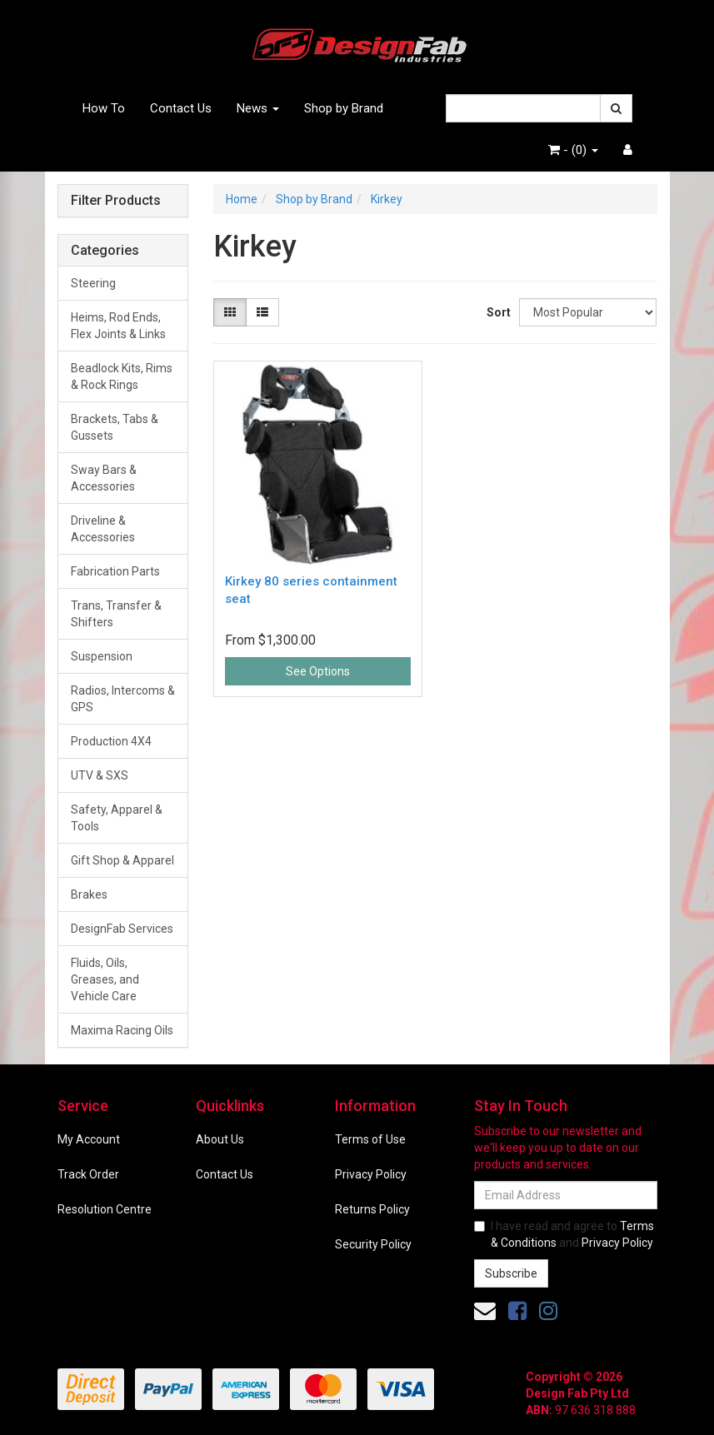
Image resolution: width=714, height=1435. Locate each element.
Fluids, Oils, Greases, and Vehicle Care (105, 979)
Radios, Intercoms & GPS (123, 699)
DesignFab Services (122, 928)
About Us (220, 1139)
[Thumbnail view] (230, 312)
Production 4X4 (111, 741)
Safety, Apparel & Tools (116, 818)
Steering (93, 283)
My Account (88, 1139)
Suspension (101, 656)
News (258, 108)
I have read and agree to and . (564, 1234)
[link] (517, 1310)
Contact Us (181, 108)
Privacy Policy (371, 1174)
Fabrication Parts (115, 571)
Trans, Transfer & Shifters (116, 614)
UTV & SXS (99, 775)
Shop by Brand (343, 108)
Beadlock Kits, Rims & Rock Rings (121, 376)
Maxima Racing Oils (122, 1030)
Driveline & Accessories (103, 529)
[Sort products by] (588, 312)
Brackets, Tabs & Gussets (114, 427)
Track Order (88, 1174)
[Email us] (485, 1310)
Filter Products (116, 200)
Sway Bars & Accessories (104, 478)
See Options (318, 671)
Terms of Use (370, 1139)
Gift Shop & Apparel (122, 860)
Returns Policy (372, 1209)
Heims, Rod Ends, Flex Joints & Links (118, 326)
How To (103, 108)
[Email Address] (565, 1195)
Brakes (89, 894)
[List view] (262, 312)
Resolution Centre (104, 1209)
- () (573, 149)
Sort (497, 312)
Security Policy (373, 1244)
